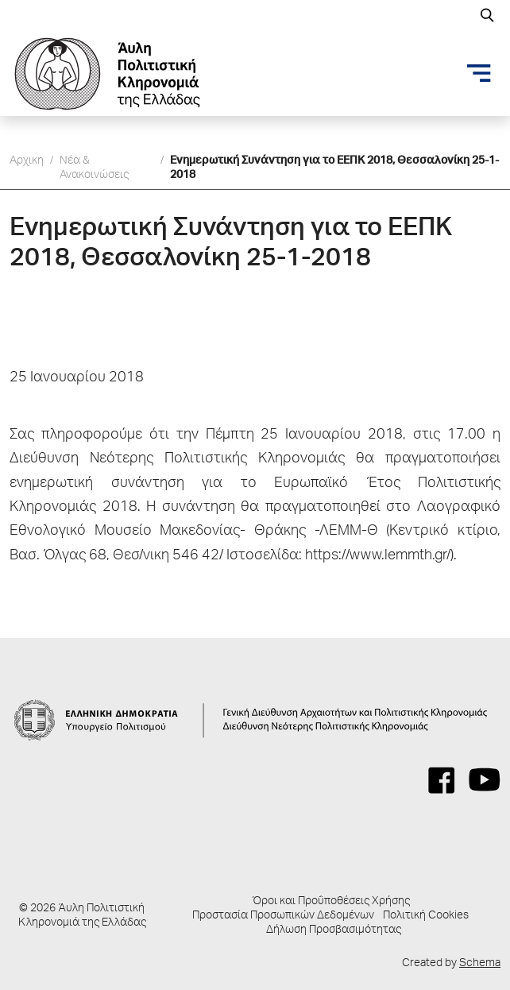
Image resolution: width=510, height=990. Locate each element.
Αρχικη (27, 161)
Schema (479, 963)
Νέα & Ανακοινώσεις (94, 168)
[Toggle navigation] (479, 73)
